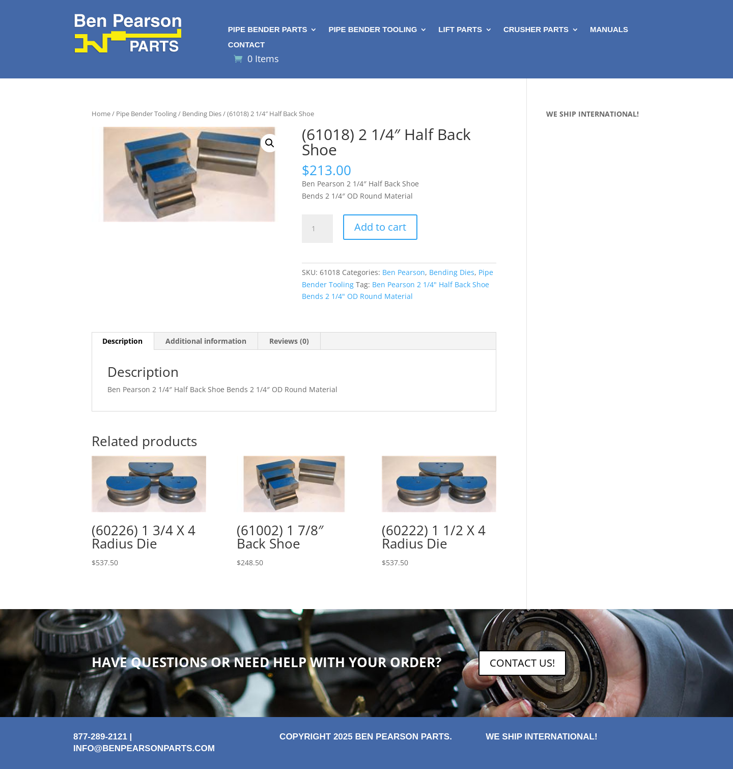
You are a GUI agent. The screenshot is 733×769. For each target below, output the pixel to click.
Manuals (609, 30)
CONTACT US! (522, 663)
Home (101, 113)
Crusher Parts (536, 30)
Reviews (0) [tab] (289, 341)
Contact (246, 45)
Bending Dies (201, 113)
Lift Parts (460, 30)
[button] (270, 143)
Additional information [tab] (205, 341)
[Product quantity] (317, 228)
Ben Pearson (403, 272)
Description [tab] (122, 341)
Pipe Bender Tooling (372, 30)
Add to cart (380, 227)
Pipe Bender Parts (267, 30)
